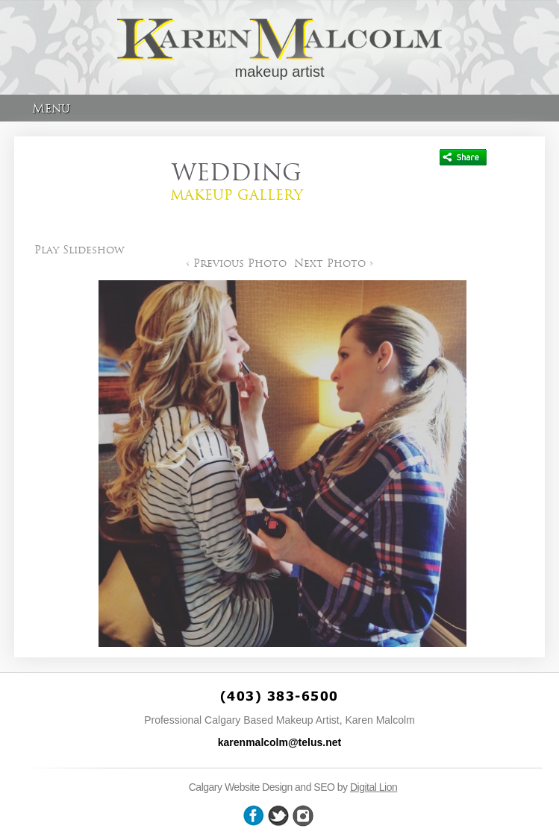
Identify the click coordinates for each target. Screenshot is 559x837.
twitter (278, 816)
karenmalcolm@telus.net (279, 742)
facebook (253, 816)
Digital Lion (373, 787)
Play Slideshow (79, 249)
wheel (303, 816)
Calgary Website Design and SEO (262, 787)
